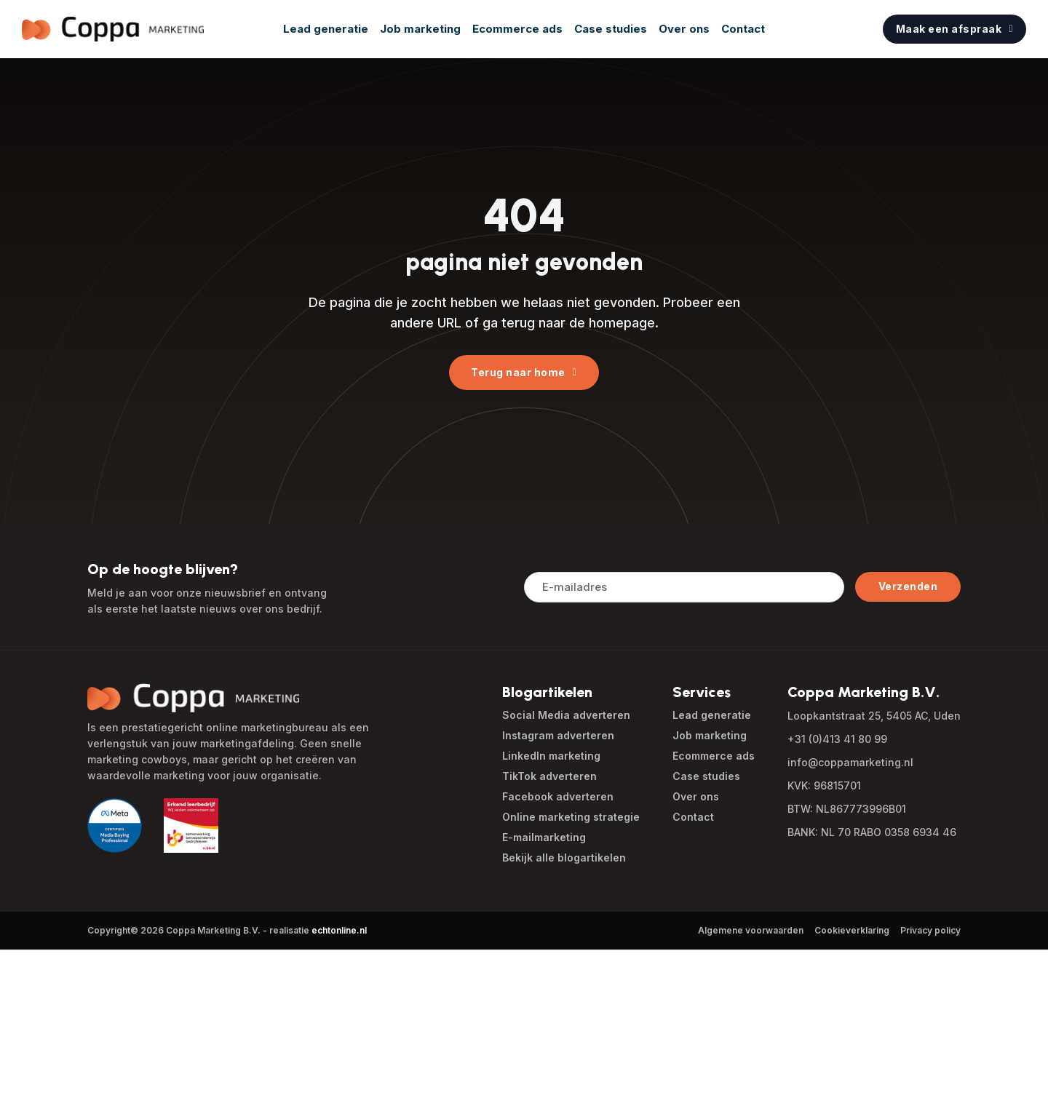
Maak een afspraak (954, 29)
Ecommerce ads (517, 29)
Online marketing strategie (571, 817)
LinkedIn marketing (551, 755)
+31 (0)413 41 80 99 (837, 739)
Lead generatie (325, 29)
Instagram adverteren (558, 735)
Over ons (684, 29)
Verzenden (908, 586)
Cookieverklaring (851, 930)
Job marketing (420, 29)
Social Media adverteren (566, 715)
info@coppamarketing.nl (850, 762)
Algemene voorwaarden (750, 930)
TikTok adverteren (549, 776)
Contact (743, 29)
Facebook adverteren (558, 796)
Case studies (610, 29)
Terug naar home (523, 372)
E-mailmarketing (544, 837)
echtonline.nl (339, 930)
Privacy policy (930, 930)
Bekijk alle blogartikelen (564, 857)
